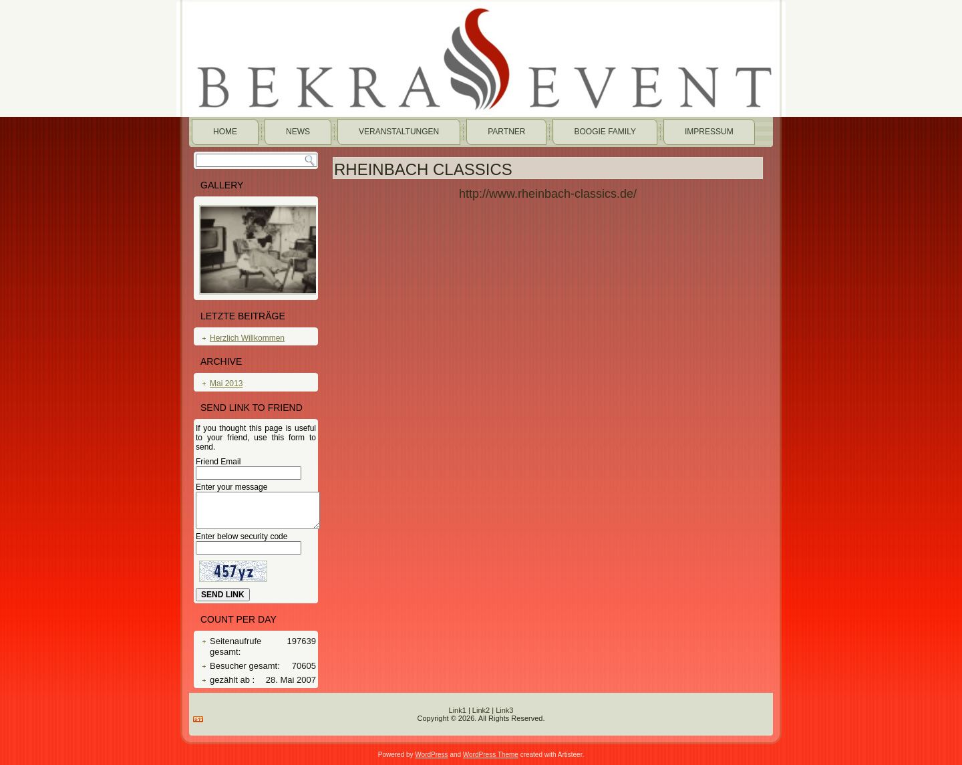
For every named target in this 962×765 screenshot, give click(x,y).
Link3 (504, 710)
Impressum (709, 131)
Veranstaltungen (399, 131)
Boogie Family (604, 131)
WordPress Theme (490, 754)
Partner (506, 131)
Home (225, 131)
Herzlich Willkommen (247, 338)
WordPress (431, 754)
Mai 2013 (226, 383)
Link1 (457, 710)
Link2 (481, 710)
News (298, 131)
